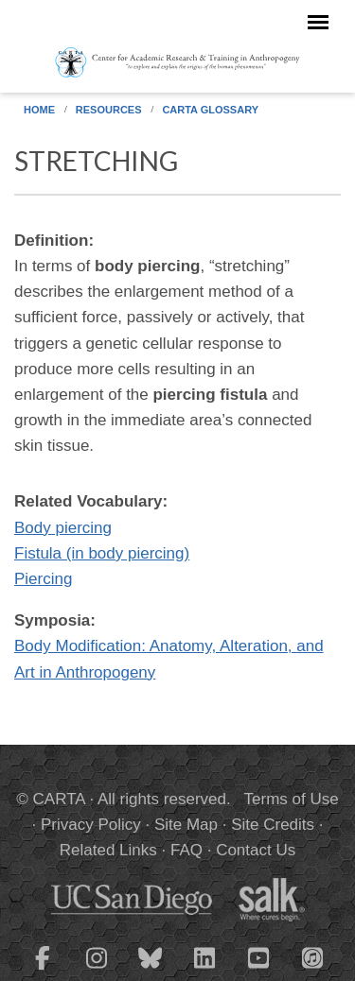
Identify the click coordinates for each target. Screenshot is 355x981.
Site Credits (272, 825)
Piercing (43, 579)
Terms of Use (291, 799)
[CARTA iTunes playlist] (312, 956)
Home (39, 109)
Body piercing (63, 528)
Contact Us (255, 850)
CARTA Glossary (210, 109)
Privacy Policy (91, 825)
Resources (109, 109)
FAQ (186, 850)
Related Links (108, 850)
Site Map (186, 825)
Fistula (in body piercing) (101, 553)
